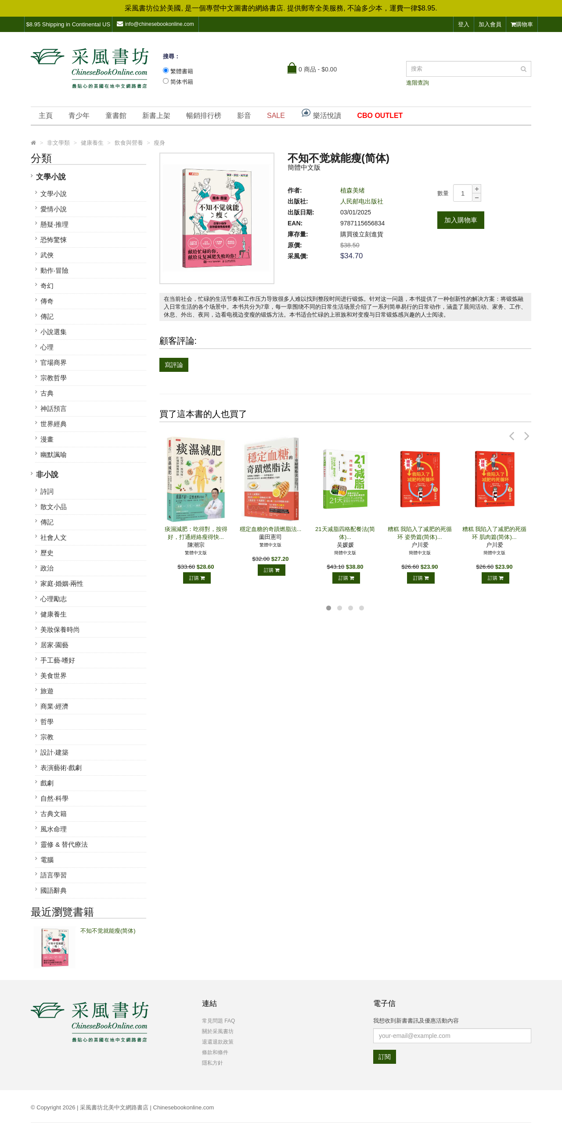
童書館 (115, 115)
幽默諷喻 (53, 454)
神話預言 (53, 408)
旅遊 (47, 691)
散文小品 (53, 506)
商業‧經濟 (54, 706)
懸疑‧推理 (54, 224)
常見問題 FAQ (218, 1021)
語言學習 (53, 875)
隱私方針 (212, 1063)
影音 (244, 115)
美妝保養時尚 (60, 629)
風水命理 (53, 829)
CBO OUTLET (380, 115)
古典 (47, 393)
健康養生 (53, 614)
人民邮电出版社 (361, 201)
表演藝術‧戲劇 (61, 767)
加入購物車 (460, 220)
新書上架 (156, 115)
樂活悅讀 (321, 113)
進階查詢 (417, 82)
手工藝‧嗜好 (57, 660)
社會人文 (53, 537)
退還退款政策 (218, 1042)
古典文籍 (53, 813)
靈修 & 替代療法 (64, 844)
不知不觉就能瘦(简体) (108, 930)
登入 (463, 24)
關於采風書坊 (218, 1031)
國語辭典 (53, 890)
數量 (443, 193)
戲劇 (47, 783)
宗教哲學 (53, 377)
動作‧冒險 (54, 270)
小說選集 (53, 331)
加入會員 (490, 24)
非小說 (47, 475)
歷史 (47, 552)
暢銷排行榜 (203, 115)
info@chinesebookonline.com (155, 24)
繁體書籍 (181, 71)
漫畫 (47, 439)
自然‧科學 (54, 798)
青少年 (79, 115)
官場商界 (53, 362)
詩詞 (47, 491)
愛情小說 (53, 209)
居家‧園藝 (54, 645)
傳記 (47, 316)
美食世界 (53, 675)
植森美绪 (352, 190)
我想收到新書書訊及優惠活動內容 (416, 1020)
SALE (276, 115)
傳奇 (47, 301)
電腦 (47, 859)
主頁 (46, 115)
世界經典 (53, 424)
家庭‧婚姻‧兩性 (61, 583)
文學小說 (51, 177)
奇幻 (47, 285)
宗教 (47, 737)
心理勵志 (53, 598)
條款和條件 (215, 1052)
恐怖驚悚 (53, 239)
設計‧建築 (54, 752)
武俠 (47, 255)
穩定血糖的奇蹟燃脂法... (271, 529)
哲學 (47, 721)
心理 (47, 347)
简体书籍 (181, 81)
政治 (47, 568)
